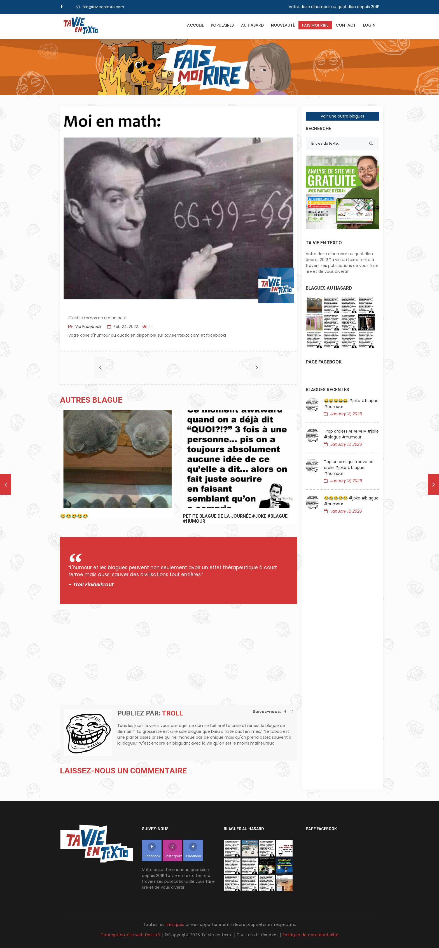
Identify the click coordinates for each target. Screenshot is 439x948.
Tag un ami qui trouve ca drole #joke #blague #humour (348, 467)
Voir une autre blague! (342, 116)
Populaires (222, 25)
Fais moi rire (315, 25)
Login (369, 25)
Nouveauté (283, 25)
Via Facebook (87, 326)
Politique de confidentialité (310, 935)
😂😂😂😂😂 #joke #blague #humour (351, 403)
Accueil (195, 25)
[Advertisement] (178, 654)
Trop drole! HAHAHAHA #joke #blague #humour (351, 434)
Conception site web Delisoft (131, 935)
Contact (346, 25)
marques (175, 924)
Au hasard (252, 25)
